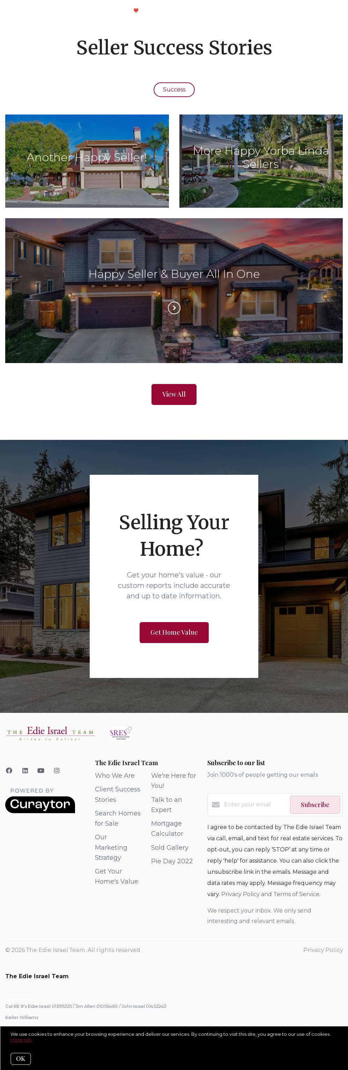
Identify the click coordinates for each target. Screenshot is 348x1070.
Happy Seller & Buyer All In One (174, 274)
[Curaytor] (40, 811)
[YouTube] (41, 771)
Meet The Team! (170, 10)
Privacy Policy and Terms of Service (270, 894)
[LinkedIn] (25, 771)
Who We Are (115, 776)
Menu (256, 11)
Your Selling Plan (62, 10)
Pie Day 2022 (172, 861)
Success (174, 89)
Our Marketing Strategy (111, 847)
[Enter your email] (255, 805)
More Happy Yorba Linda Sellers (261, 157)
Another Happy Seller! (87, 157)
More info (21, 1039)
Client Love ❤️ (119, 10)
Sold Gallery (169, 847)
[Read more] (174, 308)
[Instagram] (57, 771)
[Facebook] (9, 771)
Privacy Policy (323, 950)
